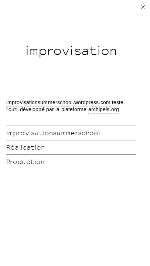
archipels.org (103, 109)
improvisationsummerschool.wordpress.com (58, 102)
